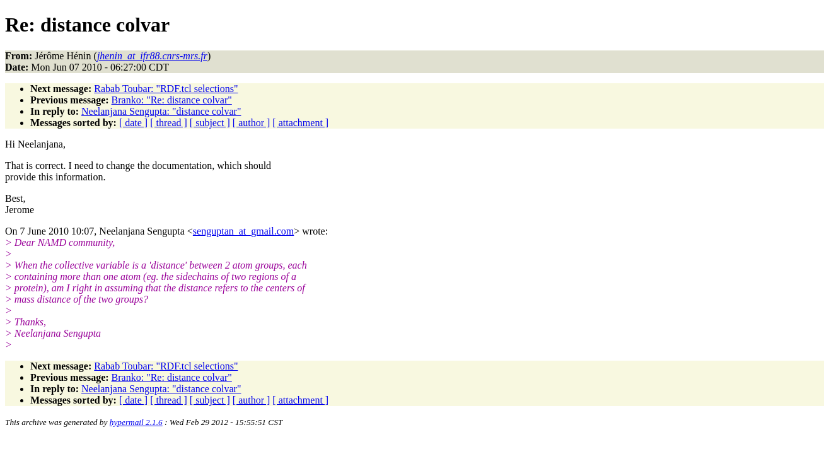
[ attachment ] (300, 122)
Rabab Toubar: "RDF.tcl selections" (166, 88)
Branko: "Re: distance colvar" (172, 100)
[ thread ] (168, 122)
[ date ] (133, 122)
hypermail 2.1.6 (136, 422)
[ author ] (251, 122)
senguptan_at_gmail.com (243, 231)
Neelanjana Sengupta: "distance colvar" (161, 111)
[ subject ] (210, 122)
